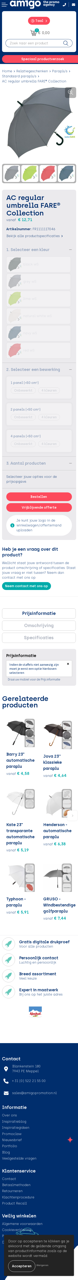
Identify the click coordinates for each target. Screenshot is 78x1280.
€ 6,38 (54, 843)
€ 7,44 (54, 918)
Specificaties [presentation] (39, 637)
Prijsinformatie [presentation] (39, 613)
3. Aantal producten (26, 463)
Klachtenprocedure (18, 1197)
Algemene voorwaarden (22, 1224)
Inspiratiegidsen (15, 1128)
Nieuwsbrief (12, 1140)
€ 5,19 (17, 850)
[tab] (39, 613)
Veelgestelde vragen (19, 1158)
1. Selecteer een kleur (28, 249)
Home (7, 71)
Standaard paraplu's (19, 76)
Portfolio (9, 1146)
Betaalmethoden (16, 1185)
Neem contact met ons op (26, 586)
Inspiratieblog (14, 1121)
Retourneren (12, 1191)
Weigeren (42, 1265)
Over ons (9, 1115)
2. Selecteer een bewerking (33, 369)
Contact (9, 1179)
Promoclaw (12, 1134)
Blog (6, 1152)
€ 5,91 (17, 912)
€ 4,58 (17, 773)
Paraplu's (59, 71)
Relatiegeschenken (32, 71)
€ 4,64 (55, 775)
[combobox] (32, 43)
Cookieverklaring (16, 1230)
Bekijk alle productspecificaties (34, 236)
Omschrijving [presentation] (39, 625)
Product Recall (14, 1203)
